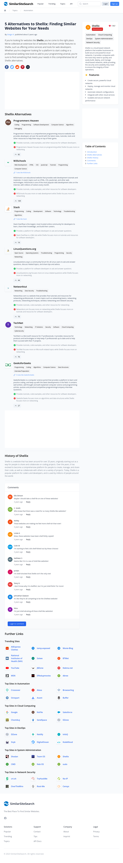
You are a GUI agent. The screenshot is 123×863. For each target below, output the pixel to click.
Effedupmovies (44, 675)
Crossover (15, 690)
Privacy (96, 831)
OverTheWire (17, 786)
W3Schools (19, 160)
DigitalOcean (43, 742)
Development (38, 211)
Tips (35, 836)
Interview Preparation (22, 371)
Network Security (93, 42)
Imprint (66, 836)
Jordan (16, 571)
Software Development (41, 125)
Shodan (14, 756)
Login (105, 4)
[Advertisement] (42, 90)
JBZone (40, 668)
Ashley (16, 521)
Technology (57, 211)
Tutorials (53, 165)
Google (14, 712)
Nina (16, 608)
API (71, 4)
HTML (32, 165)
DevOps (89, 38)
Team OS (41, 756)
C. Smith (17, 508)
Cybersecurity (19, 331)
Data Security (29, 291)
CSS (37, 165)
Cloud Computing (67, 327)
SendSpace (42, 720)
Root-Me (41, 786)
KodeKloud (68, 742)
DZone (66, 720)
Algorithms (70, 125)
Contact (37, 831)
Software (48, 211)
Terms (96, 836)
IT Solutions (39, 327)
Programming (26, 125)
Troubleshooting (69, 211)
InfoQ (65, 734)
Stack (16, 207)
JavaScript (44, 165)
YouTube (15, 668)
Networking (18, 257)
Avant (39, 697)
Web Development (21, 165)
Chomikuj (15, 720)
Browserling (68, 690)
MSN (13, 675)
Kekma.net (68, 668)
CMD (13, 764)
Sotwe (40, 658)
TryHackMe (42, 778)
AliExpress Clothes (16, 648)
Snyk (13, 742)
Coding (17, 125)
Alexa (39, 690)
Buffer (65, 697)
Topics (62, 4)
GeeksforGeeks (22, 363)
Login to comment (17, 624)
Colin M (17, 546)
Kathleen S (18, 558)
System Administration (104, 38)
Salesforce (67, 712)
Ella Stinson (18, 495)
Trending (51, 4)
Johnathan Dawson (21, 596)
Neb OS (40, 764)
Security (69, 253)
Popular (40, 4)
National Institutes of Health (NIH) (16, 658)
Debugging (18, 129)
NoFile (40, 712)
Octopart (15, 697)
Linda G (17, 533)
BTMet (66, 658)
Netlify (40, 734)
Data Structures (63, 367)
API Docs (37, 841)
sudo (65, 764)
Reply (28, 502)
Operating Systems (32, 253)
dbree (65, 675)
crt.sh (13, 778)
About (66, 831)
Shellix (66, 756)
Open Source (19, 253)
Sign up (115, 4)
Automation (28, 10)
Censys (66, 786)
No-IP (65, 778)
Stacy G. (17, 583)
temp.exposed (43, 648)
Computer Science (57, 125)
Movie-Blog (68, 648)
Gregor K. (11, 34)
